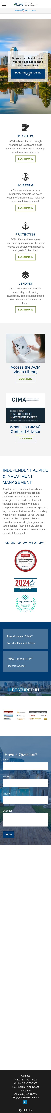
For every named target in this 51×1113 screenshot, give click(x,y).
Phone (6, 793)
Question (8, 810)
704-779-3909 (29, 1083)
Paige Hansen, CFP (20, 658)
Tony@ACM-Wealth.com (25, 1097)
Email (6, 776)
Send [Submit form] (9, 834)
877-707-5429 (29, 1079)
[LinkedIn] (25, 1102)
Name (6, 759)
